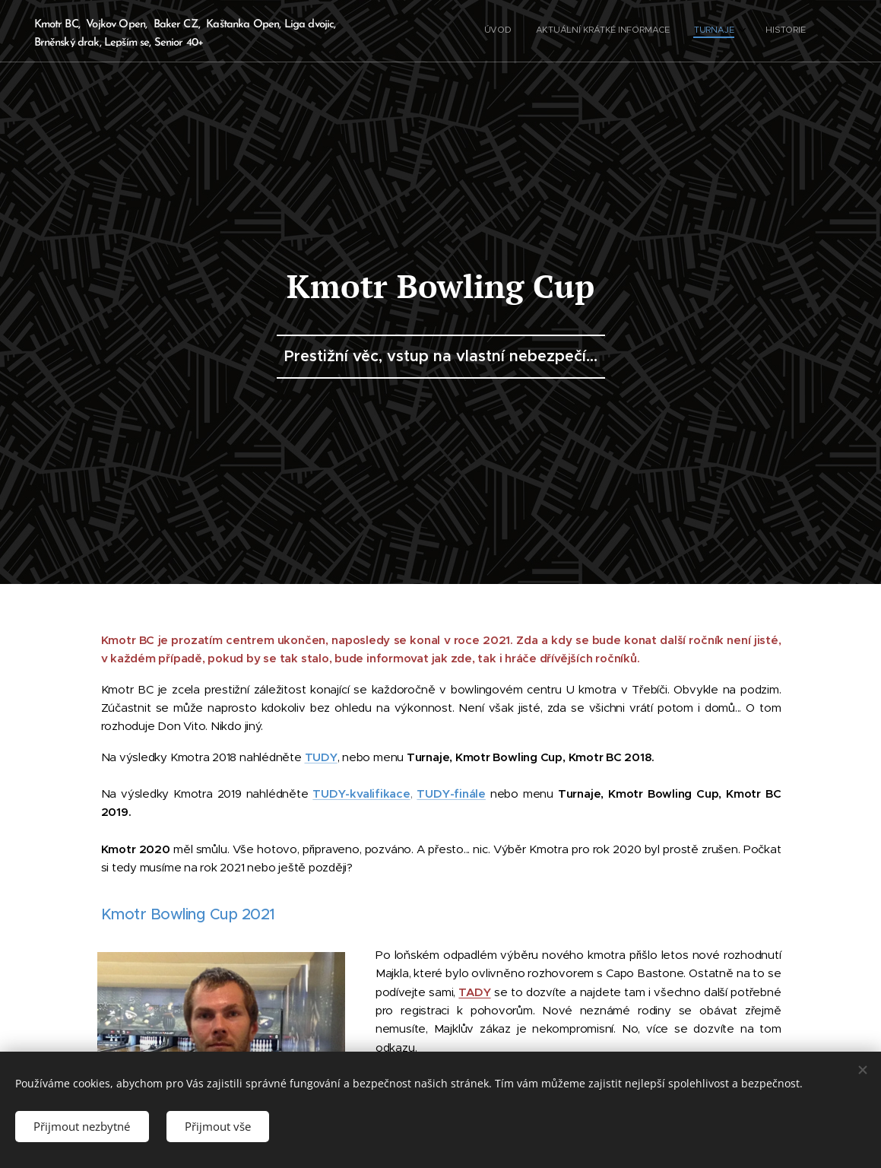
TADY (474, 992)
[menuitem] (747, 31)
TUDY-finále (451, 793)
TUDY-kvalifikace (361, 793)
